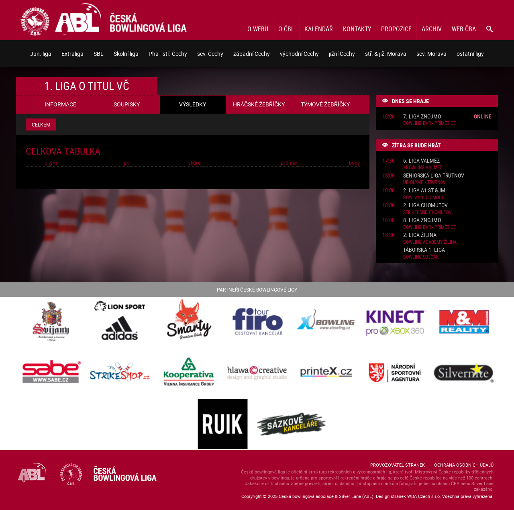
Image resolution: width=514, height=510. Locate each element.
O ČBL (286, 28)
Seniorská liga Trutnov (433, 175)
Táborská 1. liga (424, 250)
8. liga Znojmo (422, 220)
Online (483, 116)
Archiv (432, 28)
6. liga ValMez (421, 160)
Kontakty (357, 28)
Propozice (396, 28)
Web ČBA (464, 28)
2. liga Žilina (419, 235)
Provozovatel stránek (397, 465)
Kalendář (318, 28)
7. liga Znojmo (422, 116)
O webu (257, 28)
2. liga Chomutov (425, 205)
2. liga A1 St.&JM (424, 190)
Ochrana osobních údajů (464, 465)
